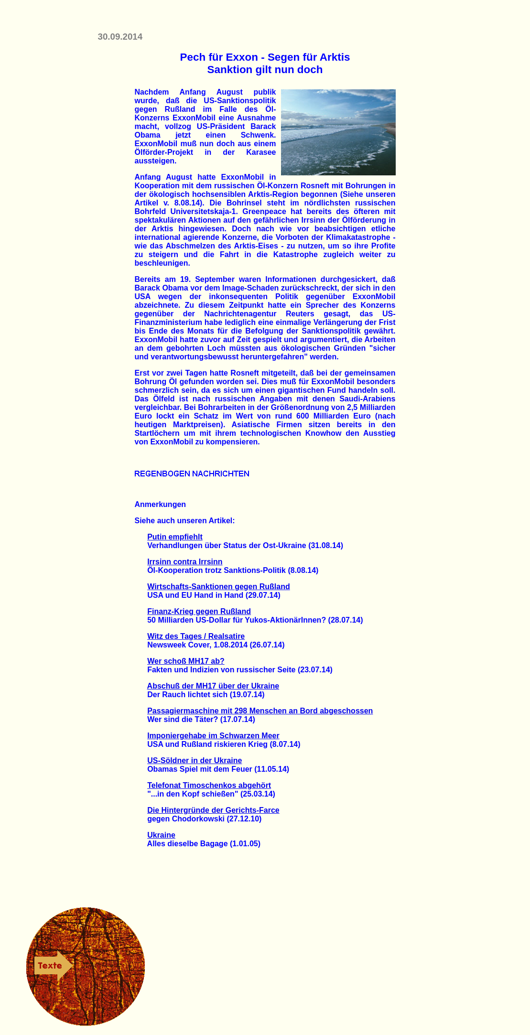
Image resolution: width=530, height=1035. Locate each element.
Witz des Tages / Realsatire (196, 636)
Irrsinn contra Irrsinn (184, 562)
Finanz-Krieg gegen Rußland (199, 611)
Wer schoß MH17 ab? (186, 661)
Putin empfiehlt (175, 537)
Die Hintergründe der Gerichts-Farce (213, 810)
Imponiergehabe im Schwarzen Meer (213, 736)
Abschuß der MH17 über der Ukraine (213, 686)
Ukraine (161, 835)
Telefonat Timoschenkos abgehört (209, 785)
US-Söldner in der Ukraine (194, 760)
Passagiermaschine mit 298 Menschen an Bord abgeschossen (260, 711)
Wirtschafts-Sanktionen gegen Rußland (218, 586)
